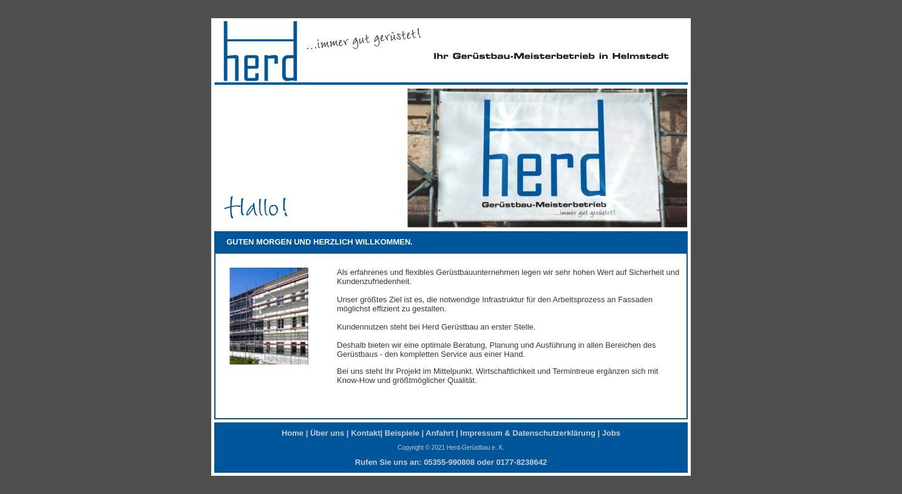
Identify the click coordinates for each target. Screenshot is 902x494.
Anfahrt (439, 433)
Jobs (611, 433)
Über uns (327, 433)
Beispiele (402, 433)
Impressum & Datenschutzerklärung (527, 433)
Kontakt (365, 433)
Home (292, 433)
